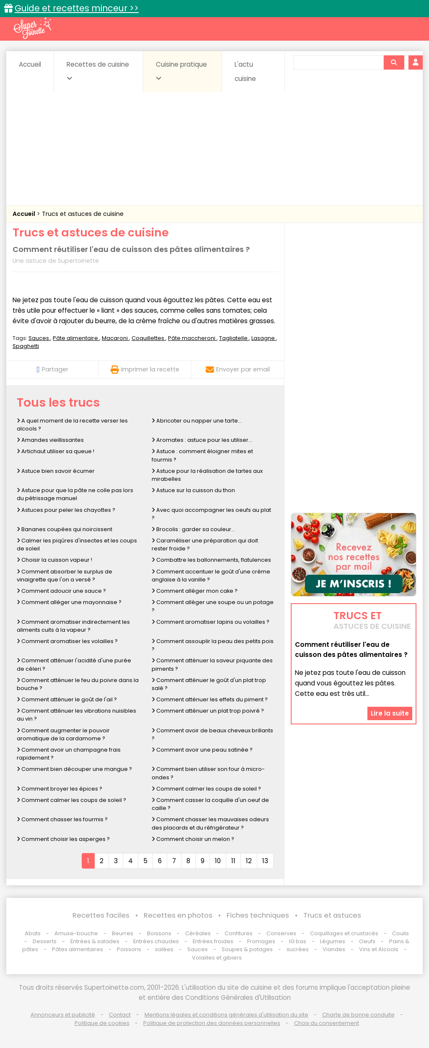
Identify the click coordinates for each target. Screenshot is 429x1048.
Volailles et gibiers (217, 957)
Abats (33, 933)
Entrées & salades (94, 941)
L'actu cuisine (245, 71)
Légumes (332, 941)
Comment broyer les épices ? (59, 788)
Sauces (39, 338)
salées (164, 949)
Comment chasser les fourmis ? (62, 819)
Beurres (122, 933)
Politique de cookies (102, 1023)
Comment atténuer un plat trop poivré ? (208, 710)
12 (249, 860)
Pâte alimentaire (76, 338)
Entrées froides (213, 941)
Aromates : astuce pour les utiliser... (202, 440)
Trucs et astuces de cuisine (83, 214)
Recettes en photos (178, 915)
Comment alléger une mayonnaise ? (69, 602)
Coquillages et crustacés (344, 933)
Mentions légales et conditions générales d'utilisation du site (226, 1014)
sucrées (298, 949)
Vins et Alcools (378, 949)
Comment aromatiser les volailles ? (67, 641)
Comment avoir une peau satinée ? (202, 749)
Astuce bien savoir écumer (56, 471)
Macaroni (115, 338)
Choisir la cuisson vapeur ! (54, 559)
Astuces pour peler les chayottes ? (66, 510)
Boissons (159, 933)
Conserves (281, 933)
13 (265, 860)
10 (218, 860)
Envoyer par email (238, 369)
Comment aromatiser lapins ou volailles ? (210, 621)
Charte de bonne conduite (358, 1014)
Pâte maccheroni (192, 338)
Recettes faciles (100, 915)
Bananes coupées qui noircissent (64, 529)
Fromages (261, 941)
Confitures (239, 933)
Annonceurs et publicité (63, 1014)
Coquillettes (148, 338)
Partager (52, 369)
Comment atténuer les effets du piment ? (210, 699)
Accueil (30, 64)
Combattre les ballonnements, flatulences (211, 559)
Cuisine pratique (181, 71)
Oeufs (368, 941)
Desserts (45, 941)
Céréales (198, 933)
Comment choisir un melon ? (193, 839)
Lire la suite (390, 713)
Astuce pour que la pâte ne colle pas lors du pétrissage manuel (75, 494)
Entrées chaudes (156, 941)
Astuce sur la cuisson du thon (193, 490)
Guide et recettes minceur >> (77, 8)
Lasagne (263, 338)
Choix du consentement (326, 1023)
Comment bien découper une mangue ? (74, 769)
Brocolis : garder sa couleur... (193, 529)
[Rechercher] (393, 62)
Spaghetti (26, 346)
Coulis (400, 933)
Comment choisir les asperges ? (63, 839)
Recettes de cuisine (98, 71)
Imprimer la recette (145, 369)
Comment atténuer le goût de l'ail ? (67, 699)
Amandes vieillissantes (50, 440)
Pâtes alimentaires (77, 949)
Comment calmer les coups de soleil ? (206, 788)
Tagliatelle (234, 338)
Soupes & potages (247, 949)
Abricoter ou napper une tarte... (197, 420)
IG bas (297, 941)
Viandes (334, 949)
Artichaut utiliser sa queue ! (55, 451)
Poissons (129, 949)
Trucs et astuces (332, 915)
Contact (120, 1014)
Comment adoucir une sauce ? (61, 590)
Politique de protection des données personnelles (211, 1023)
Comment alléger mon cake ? (195, 590)
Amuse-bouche (76, 933)
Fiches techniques (258, 915)
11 (233, 860)
